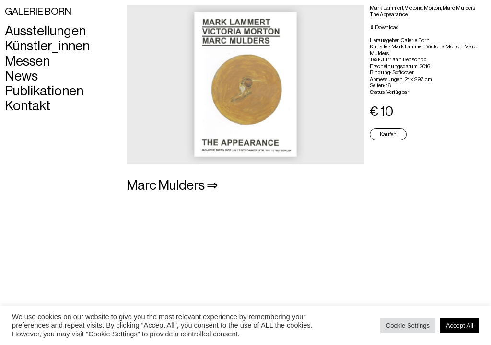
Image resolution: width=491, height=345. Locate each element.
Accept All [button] (459, 325)
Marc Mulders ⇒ (172, 185)
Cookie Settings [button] (408, 325)
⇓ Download (384, 27)
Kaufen (388, 134)
